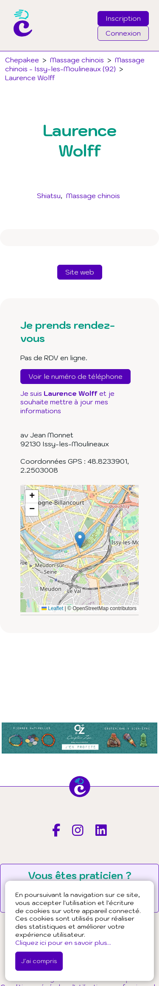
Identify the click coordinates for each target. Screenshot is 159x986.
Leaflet (52, 608)
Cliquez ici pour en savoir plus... (63, 942)
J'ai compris (39, 961)
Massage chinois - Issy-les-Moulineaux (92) (75, 64)
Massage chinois (93, 195)
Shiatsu (49, 195)
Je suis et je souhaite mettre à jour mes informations (67, 402)
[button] (80, 540)
